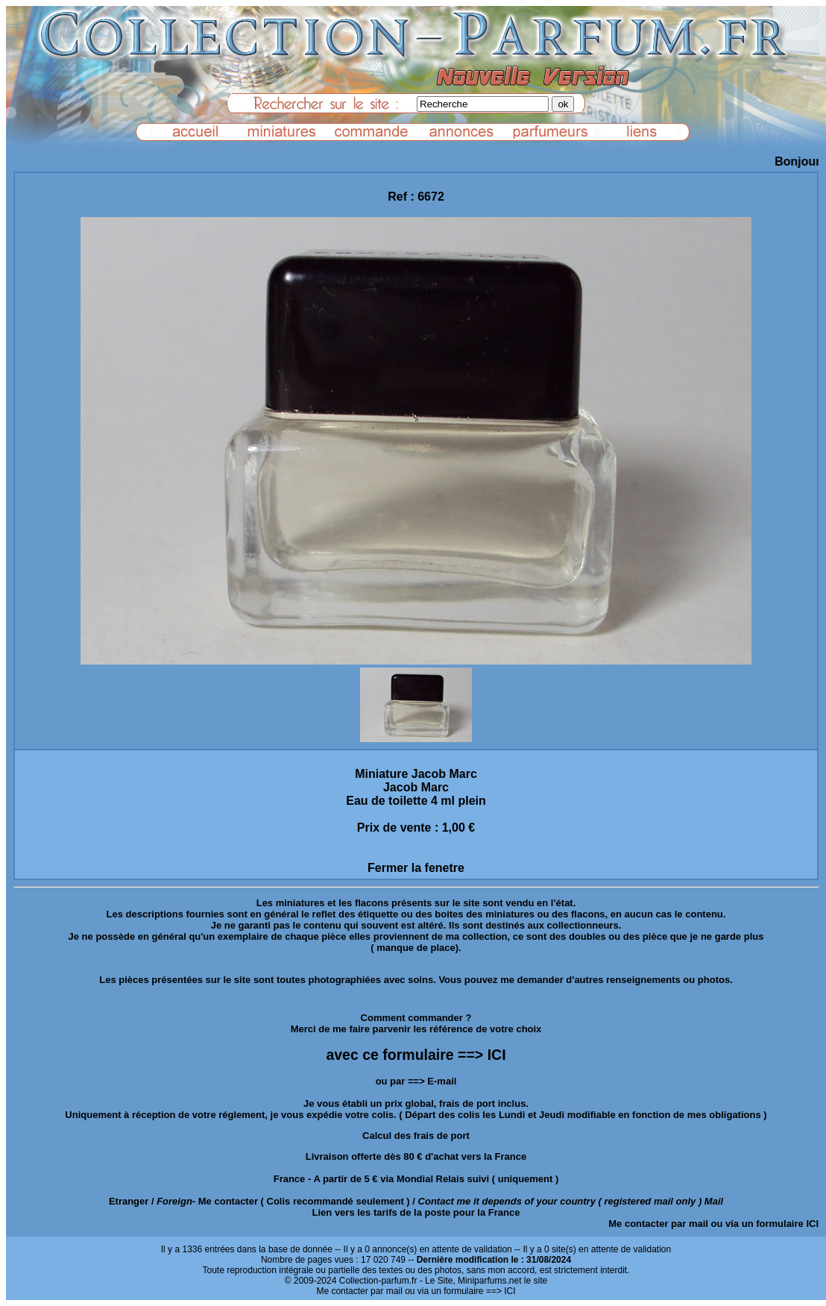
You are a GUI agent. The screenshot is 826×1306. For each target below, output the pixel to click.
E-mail (441, 1081)
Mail (713, 1201)
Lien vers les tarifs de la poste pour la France (416, 1212)
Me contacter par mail (658, 1223)
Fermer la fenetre (416, 867)
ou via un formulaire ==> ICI (460, 1291)
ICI (812, 1223)
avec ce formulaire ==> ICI (415, 1054)
